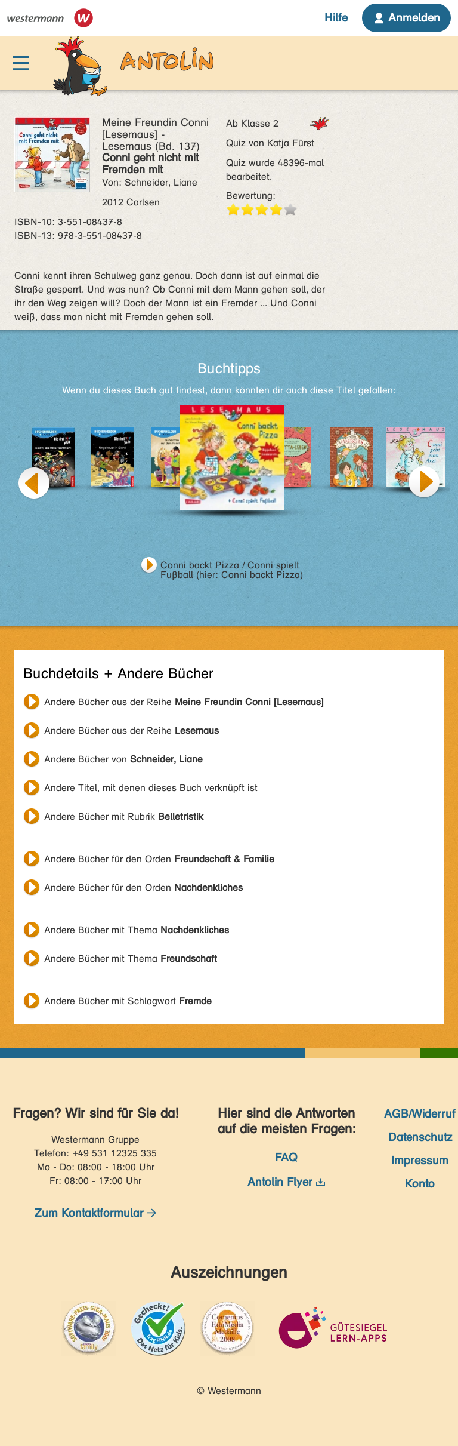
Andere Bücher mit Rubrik (123, 816)
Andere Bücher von (123, 759)
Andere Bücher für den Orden (159, 858)
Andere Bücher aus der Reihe (184, 701)
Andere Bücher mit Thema (136, 930)
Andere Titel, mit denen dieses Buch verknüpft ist (151, 787)
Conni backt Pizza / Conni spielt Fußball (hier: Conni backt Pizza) (231, 566)
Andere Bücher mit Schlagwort (128, 1001)
